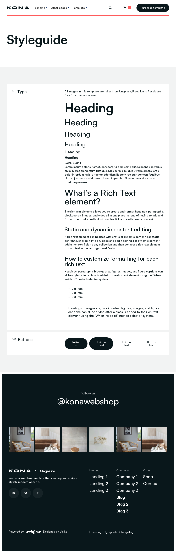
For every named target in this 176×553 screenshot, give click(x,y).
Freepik (137, 91)
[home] (18, 7)
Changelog (126, 532)
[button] (41, 8)
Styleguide (110, 532)
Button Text (76, 343)
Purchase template (153, 7)
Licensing (95, 532)
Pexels (152, 91)
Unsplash (125, 91)
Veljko (63, 531)
